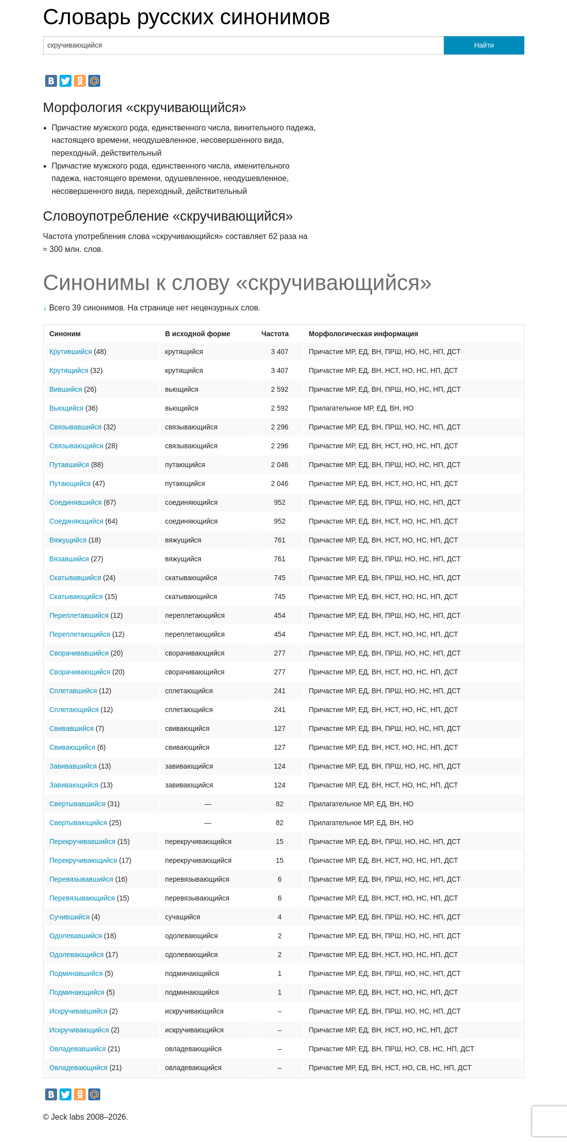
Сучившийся (70, 917)
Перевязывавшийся (82, 879)
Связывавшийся (76, 427)
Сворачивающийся (80, 672)
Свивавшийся (72, 728)
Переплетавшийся (79, 615)
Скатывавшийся (75, 578)
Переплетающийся (80, 634)
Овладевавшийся (78, 1049)
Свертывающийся (78, 823)
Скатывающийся (76, 597)
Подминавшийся (76, 973)
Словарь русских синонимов (186, 16)
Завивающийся (74, 785)
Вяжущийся (68, 540)
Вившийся (66, 389)
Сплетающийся (74, 710)
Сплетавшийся (73, 691)
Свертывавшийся (78, 804)
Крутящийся (69, 370)
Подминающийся (77, 992)
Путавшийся (69, 465)
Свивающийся (73, 747)
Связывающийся (77, 446)
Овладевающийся (79, 1068)
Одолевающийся (77, 955)
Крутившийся (71, 352)
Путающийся (70, 483)
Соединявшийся (76, 502)
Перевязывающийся (82, 898)
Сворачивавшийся (79, 653)
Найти (484, 45)
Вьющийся (67, 408)
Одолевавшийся (76, 936)
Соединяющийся (77, 521)
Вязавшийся (69, 559)
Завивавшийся (73, 766)
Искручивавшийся (79, 1011)
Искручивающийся (79, 1030)
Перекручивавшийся (83, 841)
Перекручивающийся (84, 860)
